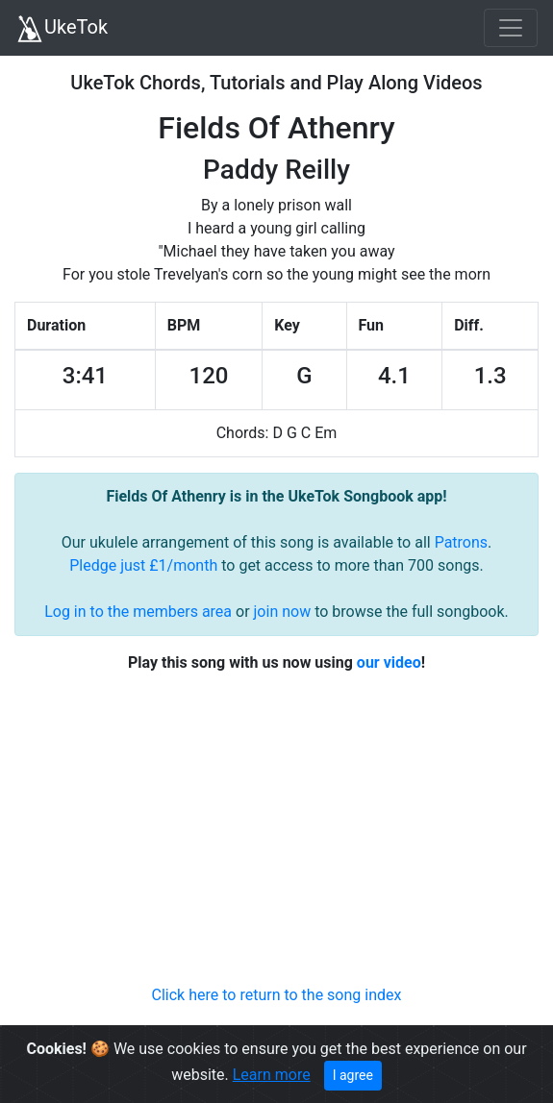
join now (283, 611)
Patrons (461, 542)
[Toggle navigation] (511, 28)
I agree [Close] (353, 1075)
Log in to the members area (138, 611)
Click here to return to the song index (277, 995)
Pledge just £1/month (143, 565)
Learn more (272, 1075)
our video (389, 662)
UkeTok (61, 28)
